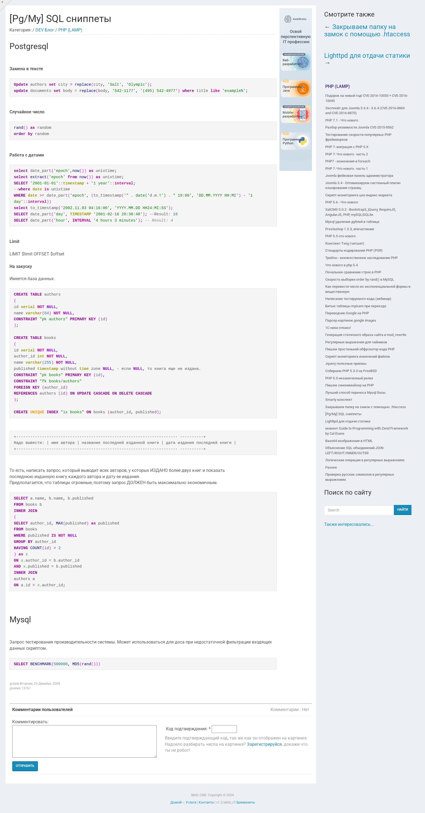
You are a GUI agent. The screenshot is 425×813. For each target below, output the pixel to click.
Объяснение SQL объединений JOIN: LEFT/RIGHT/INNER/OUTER (354, 450)
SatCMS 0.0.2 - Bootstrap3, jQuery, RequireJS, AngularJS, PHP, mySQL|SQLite (360, 212)
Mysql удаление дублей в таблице (352, 222)
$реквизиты (245, 802)
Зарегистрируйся (264, 744)
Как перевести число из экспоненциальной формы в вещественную (367, 289)
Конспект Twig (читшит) (344, 243)
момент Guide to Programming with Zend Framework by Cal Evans (366, 431)
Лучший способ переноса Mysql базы (355, 393)
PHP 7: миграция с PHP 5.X (346, 147)
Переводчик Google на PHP (347, 313)
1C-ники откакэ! (338, 328)
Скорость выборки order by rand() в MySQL (359, 279)
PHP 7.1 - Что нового (341, 120)
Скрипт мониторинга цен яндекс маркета (358, 195)
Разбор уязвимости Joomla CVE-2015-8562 (359, 127)
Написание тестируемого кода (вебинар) (358, 299)
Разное (331, 467)
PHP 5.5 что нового (340, 236)
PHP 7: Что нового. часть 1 (346, 169)
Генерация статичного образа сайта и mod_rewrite (365, 335)
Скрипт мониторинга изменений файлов (357, 356)
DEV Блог (45, 30)
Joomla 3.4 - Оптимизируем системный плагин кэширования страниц (362, 185)
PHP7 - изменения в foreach (347, 161)
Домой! (176, 802)
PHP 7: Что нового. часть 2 (346, 154)
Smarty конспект (338, 400)
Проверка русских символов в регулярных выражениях (359, 477)
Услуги (191, 802)
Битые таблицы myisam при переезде (355, 306)
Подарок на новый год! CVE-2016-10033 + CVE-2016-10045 (366, 98)
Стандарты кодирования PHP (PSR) (354, 250)
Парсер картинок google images (350, 320)
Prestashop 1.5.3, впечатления (349, 229)
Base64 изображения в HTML (349, 441)
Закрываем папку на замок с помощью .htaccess (367, 30)
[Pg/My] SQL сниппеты (343, 414)
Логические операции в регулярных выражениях (365, 460)
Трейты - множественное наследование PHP (361, 258)
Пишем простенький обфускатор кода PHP (360, 349)
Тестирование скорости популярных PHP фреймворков (358, 137)
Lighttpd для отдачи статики (367, 55)
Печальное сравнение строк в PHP (353, 272)
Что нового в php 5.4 (341, 265)
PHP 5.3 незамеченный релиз (349, 378)
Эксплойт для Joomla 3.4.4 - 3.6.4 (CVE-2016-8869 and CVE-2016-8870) (365, 110)
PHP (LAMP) (70, 30)
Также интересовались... (349, 524)
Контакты (206, 802)
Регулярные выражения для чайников (356, 342)
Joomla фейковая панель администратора (359, 176)
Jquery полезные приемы (345, 363)
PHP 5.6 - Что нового (341, 202)
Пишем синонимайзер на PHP (349, 385)
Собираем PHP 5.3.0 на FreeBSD (351, 371)
